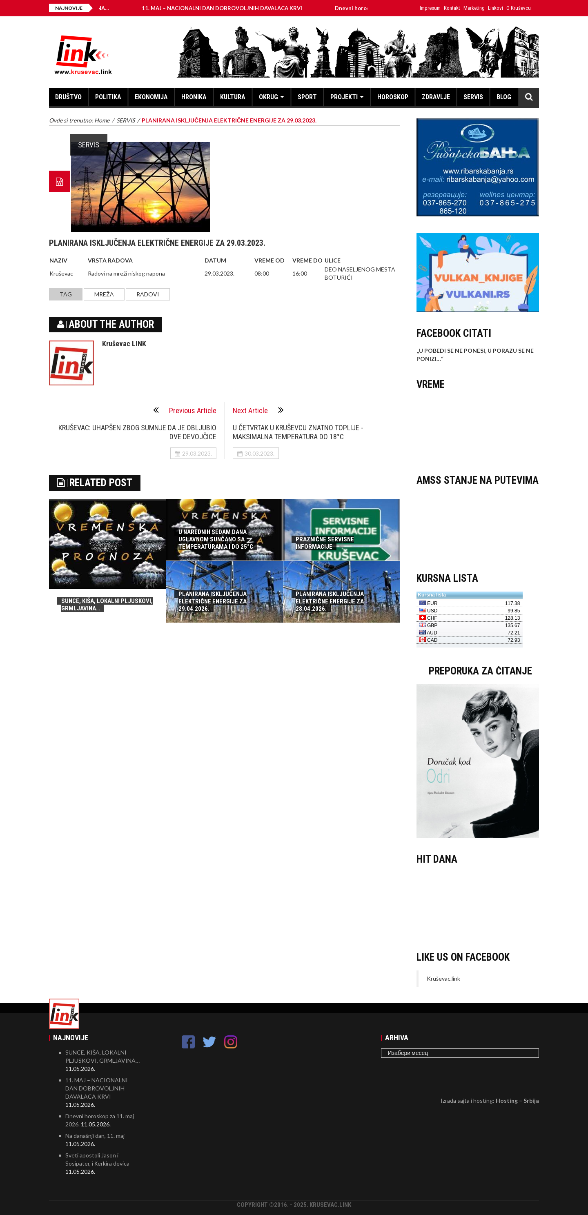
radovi (147, 294)
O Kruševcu (518, 8)
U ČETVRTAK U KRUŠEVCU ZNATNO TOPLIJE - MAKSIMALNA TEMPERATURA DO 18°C (298, 432)
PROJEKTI (344, 97)
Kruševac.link (443, 978)
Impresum (430, 8)
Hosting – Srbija (517, 1100)
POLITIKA (108, 97)
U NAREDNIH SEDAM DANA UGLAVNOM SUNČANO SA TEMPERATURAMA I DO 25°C (215, 539)
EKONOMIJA (151, 97)
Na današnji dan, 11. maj (95, 1135)
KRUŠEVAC (477, 428)
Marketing (474, 8)
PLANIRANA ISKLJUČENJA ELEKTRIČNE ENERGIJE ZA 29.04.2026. (212, 601)
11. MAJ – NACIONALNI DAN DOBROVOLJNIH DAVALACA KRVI (238, 8)
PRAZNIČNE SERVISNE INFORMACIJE (325, 543)
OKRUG (268, 97)
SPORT (307, 97)
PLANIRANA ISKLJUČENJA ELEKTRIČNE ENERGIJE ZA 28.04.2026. (330, 601)
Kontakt (452, 8)
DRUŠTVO (68, 97)
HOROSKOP (392, 97)
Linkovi (495, 8)
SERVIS (473, 97)
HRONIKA (194, 97)
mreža (104, 294)
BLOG (504, 97)
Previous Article (184, 410)
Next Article (258, 410)
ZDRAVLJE (436, 97)
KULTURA (232, 97)
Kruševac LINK (124, 343)
